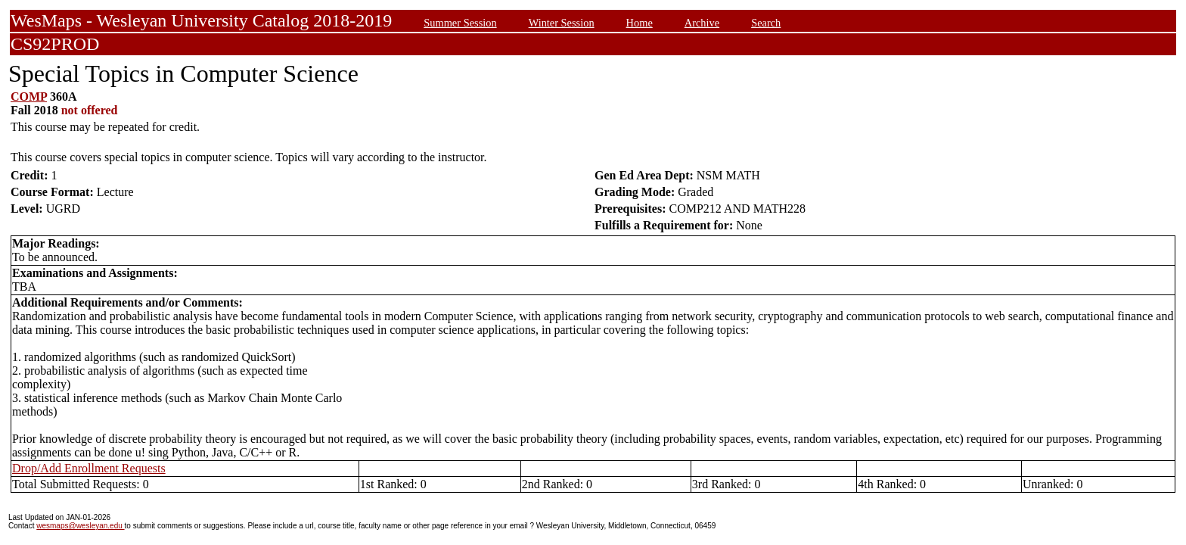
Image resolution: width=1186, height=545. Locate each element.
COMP (29, 96)
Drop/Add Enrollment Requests (89, 468)
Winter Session (562, 23)
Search (766, 23)
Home (639, 23)
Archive (702, 23)
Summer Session (460, 23)
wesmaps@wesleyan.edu (80, 526)
